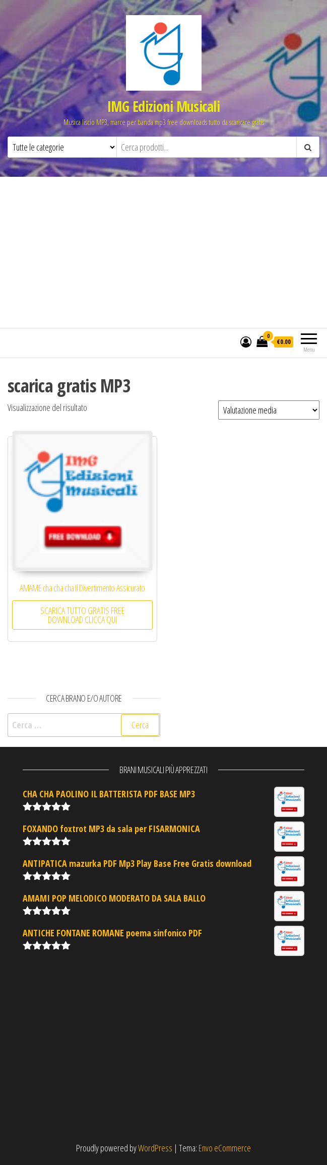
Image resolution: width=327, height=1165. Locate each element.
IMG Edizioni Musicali (163, 106)
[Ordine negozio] (268, 410)
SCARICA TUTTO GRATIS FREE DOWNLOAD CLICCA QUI (82, 615)
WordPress (155, 1148)
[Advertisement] (163, 252)
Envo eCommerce (225, 1148)
